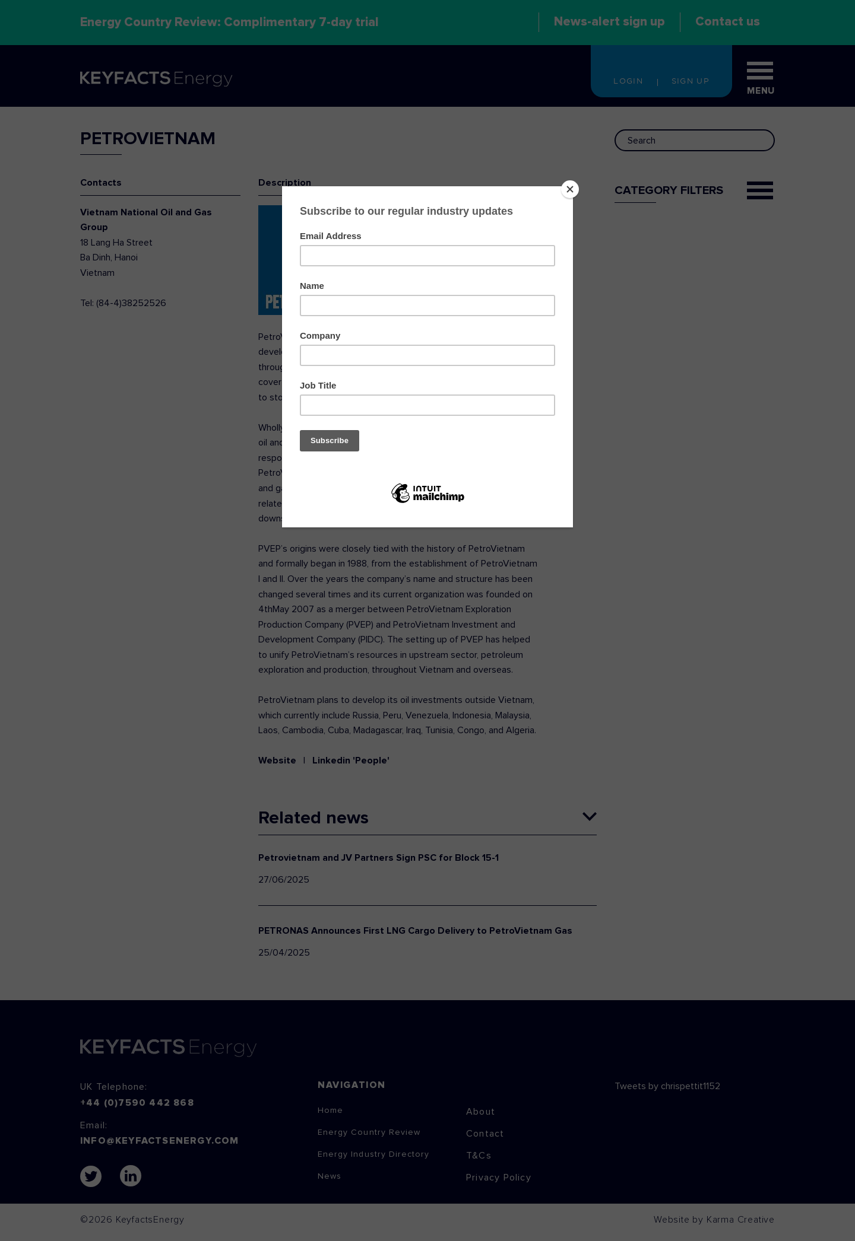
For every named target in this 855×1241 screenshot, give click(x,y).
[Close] (570, 189)
